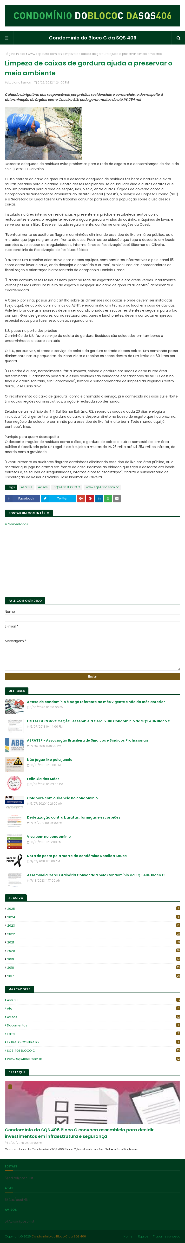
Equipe (143, 1236)
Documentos (93, 1025)
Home (128, 1236)
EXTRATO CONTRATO (93, 1042)
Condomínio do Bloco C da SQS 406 (92, 37)
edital (93, 1034)
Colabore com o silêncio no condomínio (62, 798)
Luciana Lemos (19, 82)
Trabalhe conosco (166, 1236)
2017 (93, 976)
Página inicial (15, 54)
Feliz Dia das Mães (43, 778)
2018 (93, 967)
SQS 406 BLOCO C (67, 487)
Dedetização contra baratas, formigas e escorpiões (73, 817)
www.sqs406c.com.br (44, 54)
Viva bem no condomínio (49, 836)
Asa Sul (26, 487)
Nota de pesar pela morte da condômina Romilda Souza (77, 855)
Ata (93, 1008)
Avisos (43, 487)
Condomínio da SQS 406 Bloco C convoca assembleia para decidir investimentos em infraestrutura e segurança (79, 1133)
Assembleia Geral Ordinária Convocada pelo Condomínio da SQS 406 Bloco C (96, 875)
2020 (93, 950)
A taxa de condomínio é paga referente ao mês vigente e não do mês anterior (96, 701)
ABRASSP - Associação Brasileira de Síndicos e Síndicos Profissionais (88, 740)
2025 (93, 908)
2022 (93, 934)
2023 (93, 925)
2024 (93, 917)
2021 (93, 942)
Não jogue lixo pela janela (50, 759)
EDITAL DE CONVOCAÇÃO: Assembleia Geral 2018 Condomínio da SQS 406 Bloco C (98, 721)
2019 (93, 959)
